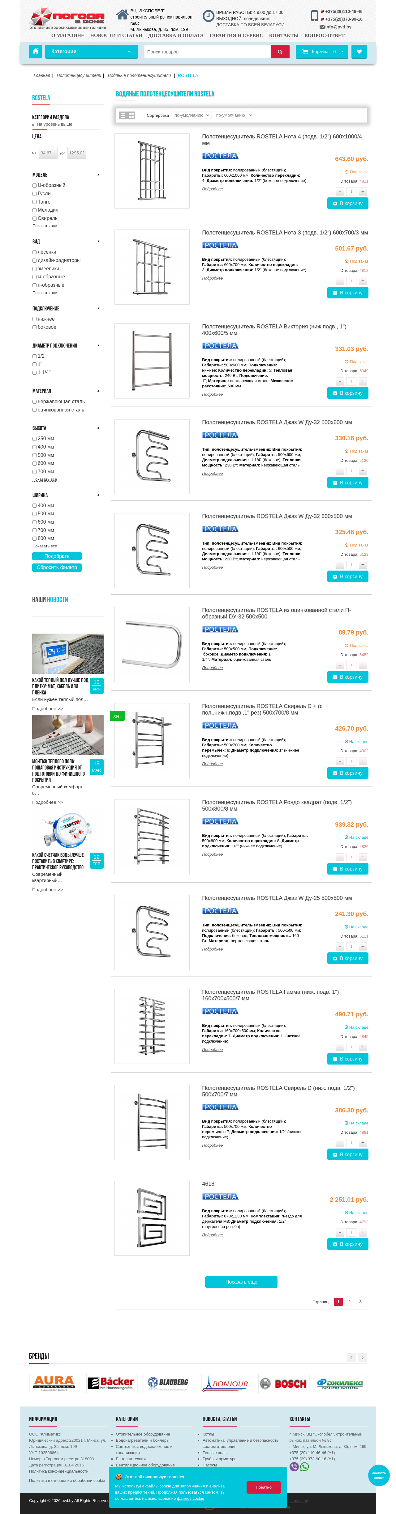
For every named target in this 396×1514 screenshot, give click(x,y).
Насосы (210, 1465)
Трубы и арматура (219, 1459)
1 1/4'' (44, 372)
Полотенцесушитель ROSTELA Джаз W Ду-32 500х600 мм (277, 422)
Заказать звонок (379, 1475)
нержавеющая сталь (61, 401)
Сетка (131, 115)
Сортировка (158, 115)
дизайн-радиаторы (59, 260)
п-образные (51, 285)
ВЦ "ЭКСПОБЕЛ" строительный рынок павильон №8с (161, 17)
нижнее (46, 319)
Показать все (44, 225)
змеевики (48, 268)
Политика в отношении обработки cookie (67, 1480)
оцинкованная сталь (61, 409)
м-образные (51, 276)
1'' (40, 364)
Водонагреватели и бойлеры (143, 1440)
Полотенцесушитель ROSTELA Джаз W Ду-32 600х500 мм (277, 516)
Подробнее (212, 189)
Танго (44, 202)
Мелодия (48, 210)
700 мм (46, 471)
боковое (47, 327)
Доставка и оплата (176, 35)
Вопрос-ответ (324, 35)
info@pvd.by (338, 26)
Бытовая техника (132, 1459)
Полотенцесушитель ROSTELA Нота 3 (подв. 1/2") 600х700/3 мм (285, 233)
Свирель (48, 218)
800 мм (46, 538)
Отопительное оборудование (143, 1434)
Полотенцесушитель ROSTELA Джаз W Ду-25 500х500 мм (277, 898)
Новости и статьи (116, 35)
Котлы (208, 1434)
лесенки (47, 252)
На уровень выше (54, 124)
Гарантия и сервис (236, 35)
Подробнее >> (47, 708)
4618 (208, 1184)
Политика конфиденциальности (58, 1471)
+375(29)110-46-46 (344, 11)
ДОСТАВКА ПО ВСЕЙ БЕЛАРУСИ (250, 24)
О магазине (67, 35)
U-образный (51, 185)
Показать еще (241, 1281)
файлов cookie (190, 1498)
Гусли (44, 193)
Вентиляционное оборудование (145, 1465)
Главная (35, 51)
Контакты (284, 35)
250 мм (46, 438)
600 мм (46, 463)
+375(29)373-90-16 (344, 19)
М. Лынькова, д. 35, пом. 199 (159, 29)
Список (123, 115)
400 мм (46, 446)
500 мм (46, 455)
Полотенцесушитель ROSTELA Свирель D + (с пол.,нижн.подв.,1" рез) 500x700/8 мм (262, 709)
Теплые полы (215, 1452)
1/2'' (42, 356)
